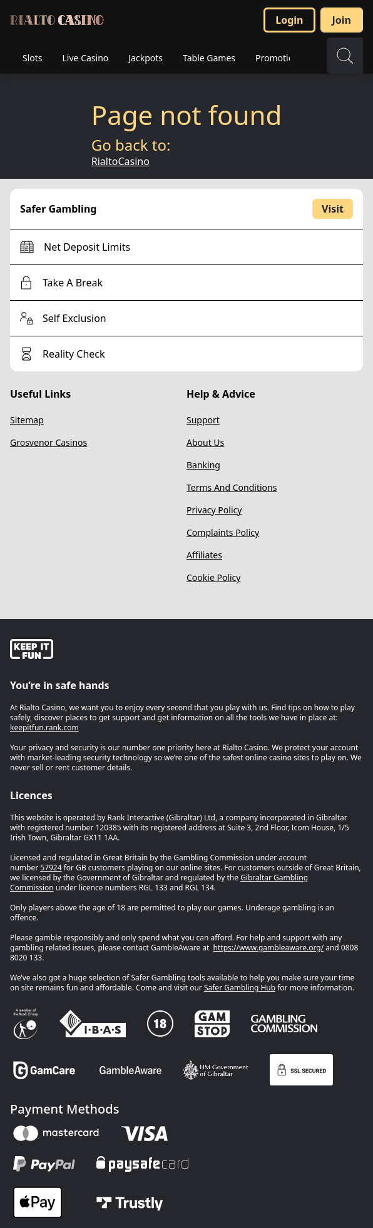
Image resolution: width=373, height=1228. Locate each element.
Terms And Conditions (231, 487)
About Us (205, 442)
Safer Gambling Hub (239, 987)
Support (203, 420)
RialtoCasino (120, 161)
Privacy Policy (214, 510)
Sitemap (27, 420)
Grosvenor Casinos (48, 442)
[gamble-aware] (186, 651)
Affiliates (204, 555)
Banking (203, 465)
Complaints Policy (222, 532)
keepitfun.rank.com (44, 727)
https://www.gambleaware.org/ (268, 947)
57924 (50, 867)
